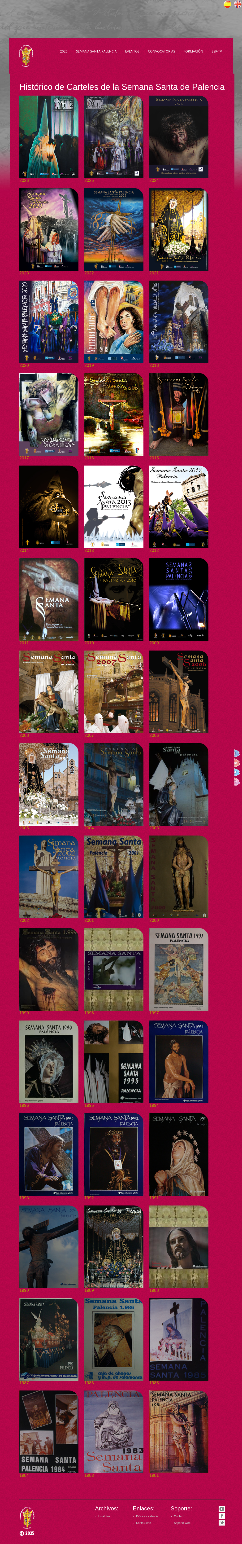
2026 (64, 51)
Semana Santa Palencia (96, 51)
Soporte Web (182, 1523)
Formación (193, 51)
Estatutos (104, 1516)
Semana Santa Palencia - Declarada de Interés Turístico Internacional (27, 56)
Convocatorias (161, 51)
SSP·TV (217, 51)
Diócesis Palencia (147, 1516)
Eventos (132, 51)
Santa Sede (143, 1523)
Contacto (179, 1516)
